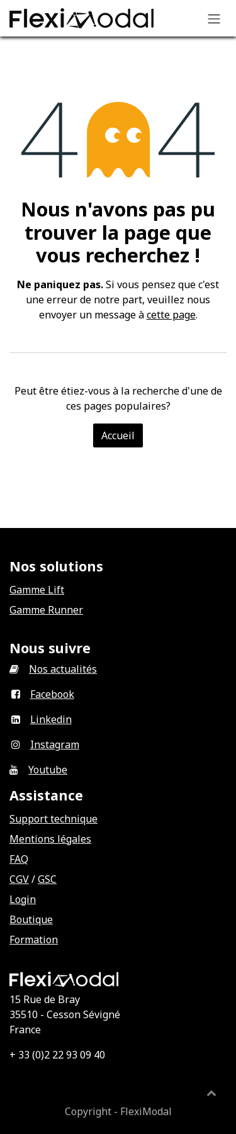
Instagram (54, 744)
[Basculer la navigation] (214, 18)
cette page (171, 315)
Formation (33, 939)
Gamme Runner (46, 610)
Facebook (52, 694)
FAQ (18, 859)
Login (22, 899)
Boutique (31, 919)
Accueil (118, 435)
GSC (47, 879)
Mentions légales (50, 839)
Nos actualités (63, 669)
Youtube (47, 770)
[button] (211, 1092)
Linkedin (51, 719)
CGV (19, 879)
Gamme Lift (36, 590)
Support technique (53, 819)
